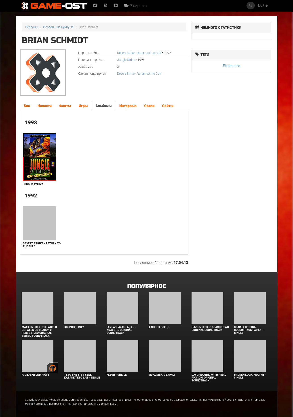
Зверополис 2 (74, 327)
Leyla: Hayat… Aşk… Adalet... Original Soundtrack (120, 330)
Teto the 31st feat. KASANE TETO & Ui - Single (82, 376)
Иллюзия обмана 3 (35, 374)
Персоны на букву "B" (58, 27)
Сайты (167, 106)
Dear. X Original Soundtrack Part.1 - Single (248, 330)
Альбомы (103, 106)
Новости (45, 106)
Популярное (146, 286)
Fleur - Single (117, 374)
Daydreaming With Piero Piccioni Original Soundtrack (209, 377)
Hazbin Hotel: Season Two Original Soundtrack (210, 329)
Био (27, 106)
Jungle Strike (126, 59)
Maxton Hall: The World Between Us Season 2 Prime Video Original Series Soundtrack (39, 332)
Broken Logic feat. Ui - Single (250, 376)
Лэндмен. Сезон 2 (162, 374)
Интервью (128, 106)
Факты (65, 106)
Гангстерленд (159, 327)
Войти (263, 5)
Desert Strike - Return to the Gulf (139, 53)
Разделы (135, 6)
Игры (83, 106)
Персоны (31, 27)
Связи (149, 106)
